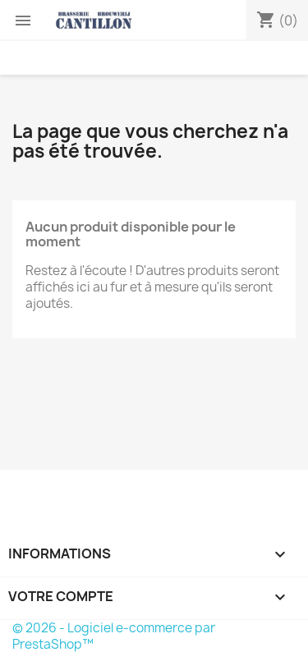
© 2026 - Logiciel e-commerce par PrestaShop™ (113, 636)
